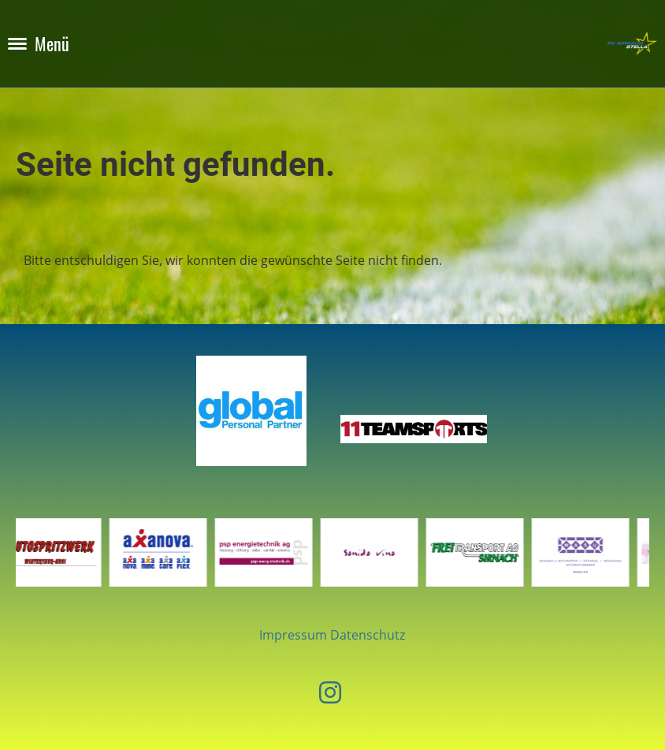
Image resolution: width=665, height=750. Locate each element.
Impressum (293, 635)
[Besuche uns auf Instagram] (330, 692)
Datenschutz (367, 635)
